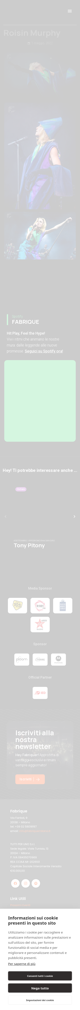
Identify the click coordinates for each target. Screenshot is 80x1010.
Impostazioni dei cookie (40, 1000)
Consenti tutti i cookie (40, 975)
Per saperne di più (21, 964)
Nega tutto (40, 988)
